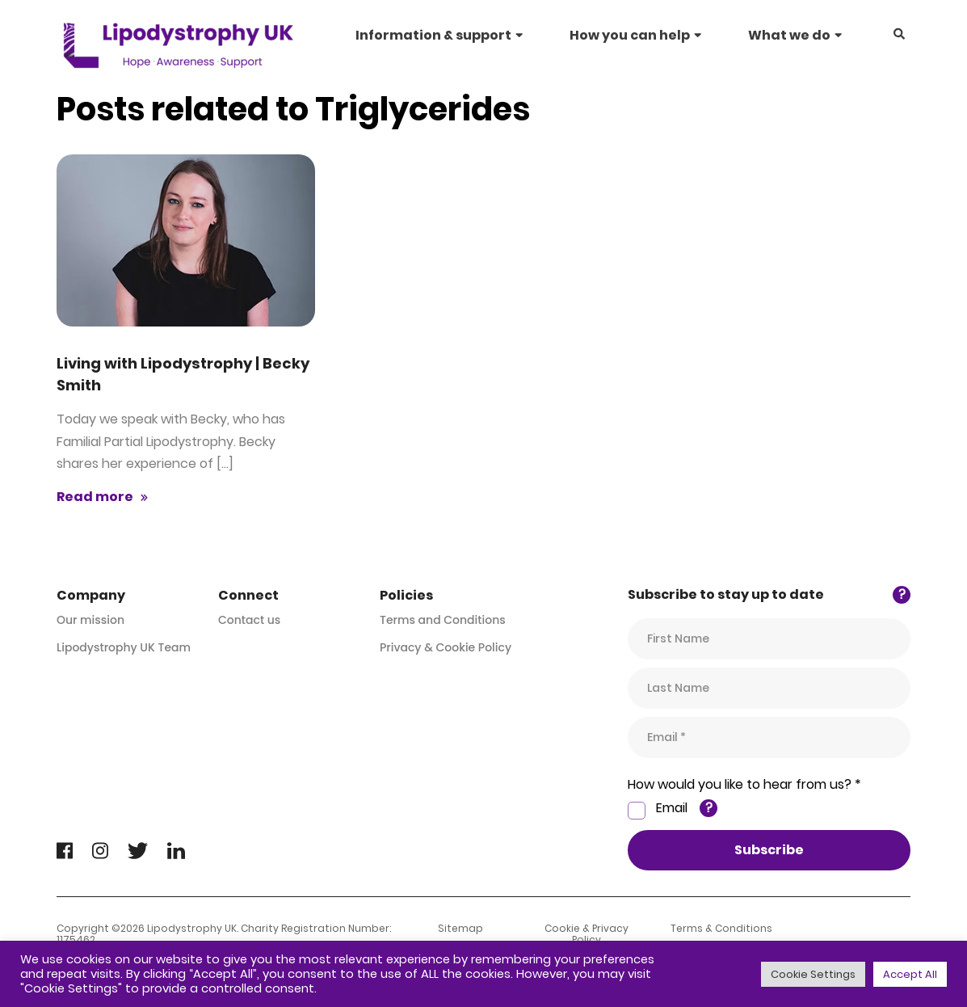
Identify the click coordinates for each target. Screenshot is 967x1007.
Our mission (90, 620)
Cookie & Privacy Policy (586, 934)
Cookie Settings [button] (813, 974)
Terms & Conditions (721, 928)
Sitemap (460, 928)
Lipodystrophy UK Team (124, 647)
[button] (899, 35)
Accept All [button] (910, 974)
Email (671, 808)
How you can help (630, 35)
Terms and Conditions (443, 620)
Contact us (249, 620)
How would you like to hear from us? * (744, 784)
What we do (789, 35)
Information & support (433, 35)
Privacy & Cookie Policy (445, 647)
